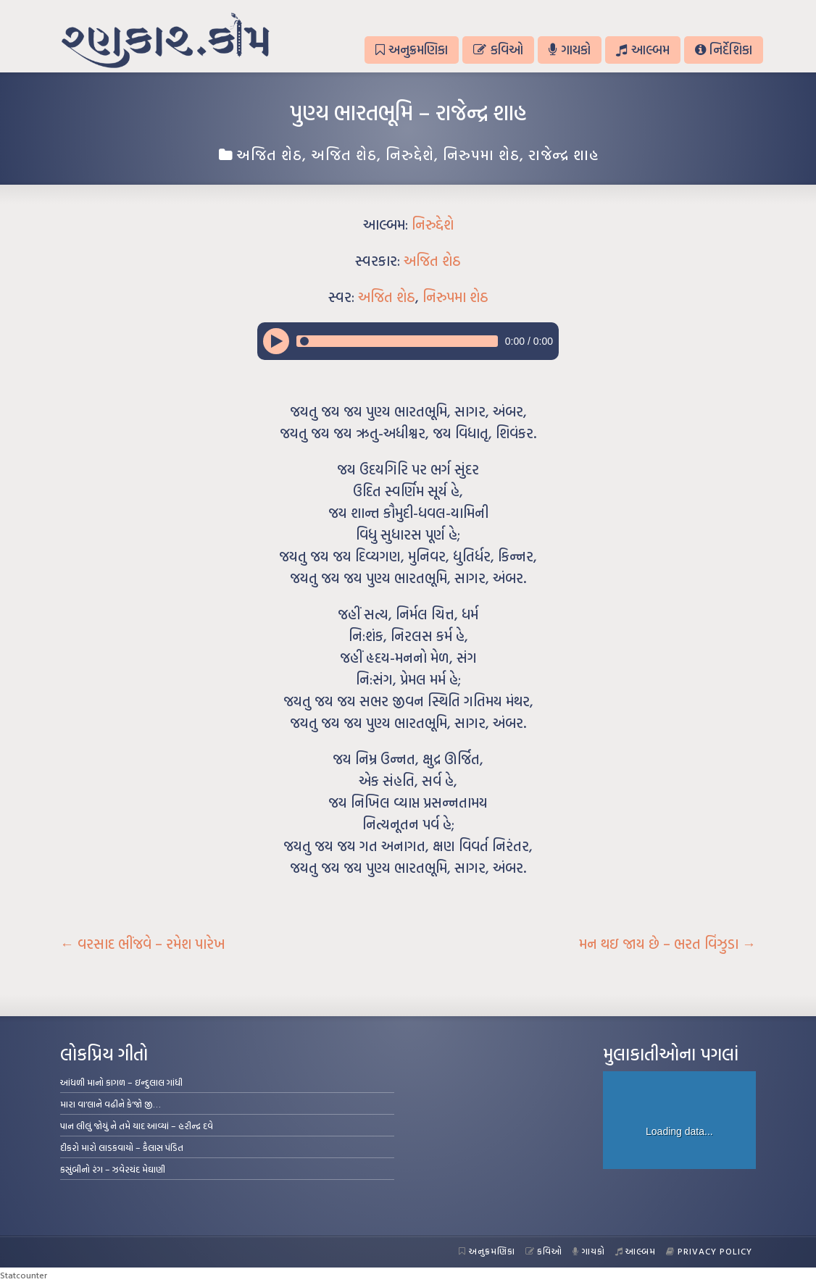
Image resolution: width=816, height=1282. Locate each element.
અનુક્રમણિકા (411, 49)
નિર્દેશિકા (723, 49)
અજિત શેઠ (269, 154)
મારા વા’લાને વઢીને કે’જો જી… (110, 1103)
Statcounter (23, 1274)
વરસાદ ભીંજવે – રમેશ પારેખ (142, 944)
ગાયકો (570, 49)
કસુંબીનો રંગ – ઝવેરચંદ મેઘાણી (112, 1169)
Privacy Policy (709, 1250)
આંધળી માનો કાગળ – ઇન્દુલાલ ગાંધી (121, 1082)
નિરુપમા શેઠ (481, 154)
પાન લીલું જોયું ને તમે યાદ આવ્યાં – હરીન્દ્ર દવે (136, 1125)
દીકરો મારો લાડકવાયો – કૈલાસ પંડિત (121, 1147)
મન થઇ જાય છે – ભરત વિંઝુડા (667, 944)
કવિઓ (498, 49)
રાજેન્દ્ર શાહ (563, 154)
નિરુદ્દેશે (410, 154)
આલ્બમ (642, 49)
